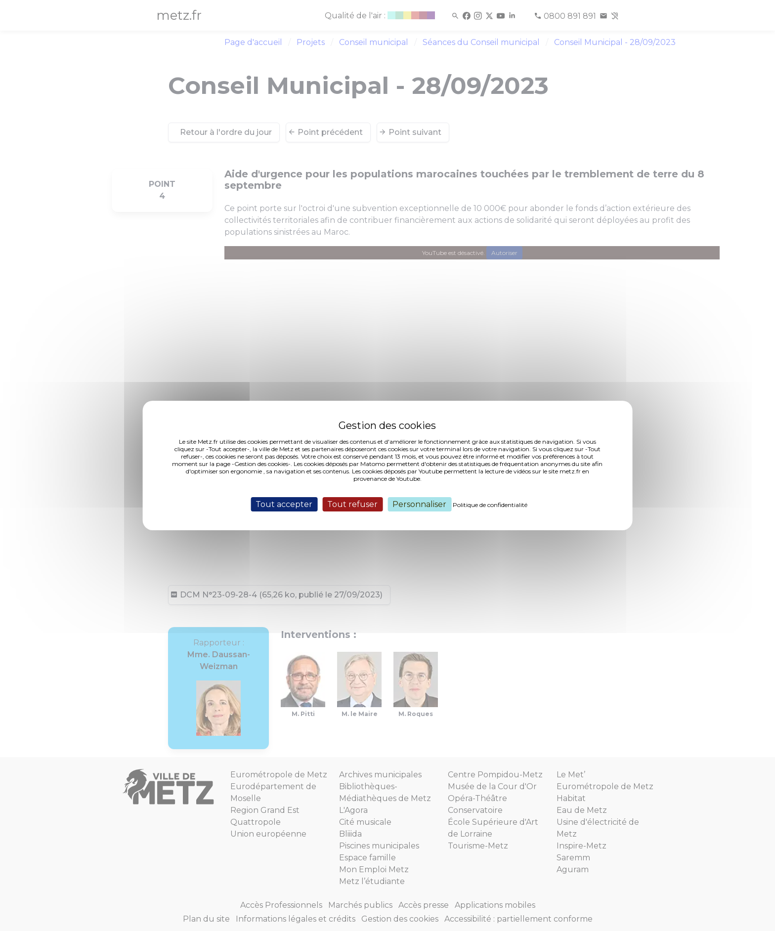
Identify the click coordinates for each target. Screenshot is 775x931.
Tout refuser (352, 504)
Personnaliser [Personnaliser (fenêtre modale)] (419, 504)
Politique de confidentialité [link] (490, 504)
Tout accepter (284, 504)
